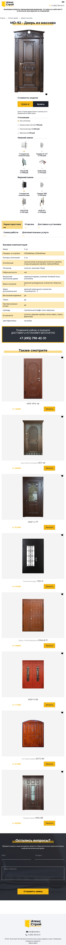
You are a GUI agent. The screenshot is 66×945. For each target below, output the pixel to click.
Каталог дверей (13, 18)
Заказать (49, 409)
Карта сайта (33, 943)
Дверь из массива (26, 18)
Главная (2, 18)
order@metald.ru (34, 932)
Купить (41, 104)
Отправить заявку (33, 891)
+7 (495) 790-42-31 (57, 6)
